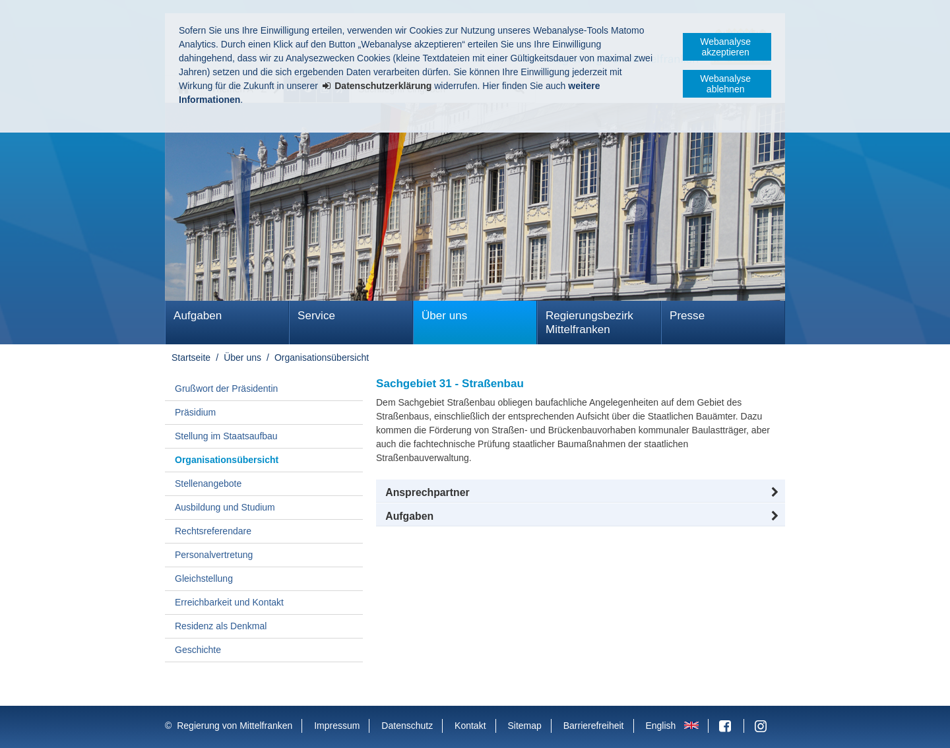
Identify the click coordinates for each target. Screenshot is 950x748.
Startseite (191, 357)
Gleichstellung (204, 578)
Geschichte (198, 649)
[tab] (580, 516)
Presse (687, 315)
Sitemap (524, 725)
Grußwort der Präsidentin (226, 388)
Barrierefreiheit (593, 725)
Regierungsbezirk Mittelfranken (589, 322)
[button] (580, 493)
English (660, 725)
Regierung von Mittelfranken (234, 725)
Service (316, 315)
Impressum (337, 725)
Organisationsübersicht (321, 357)
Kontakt (470, 725)
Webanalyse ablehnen (725, 83)
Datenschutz (407, 725)
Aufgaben (198, 315)
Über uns (444, 315)
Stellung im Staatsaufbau (226, 436)
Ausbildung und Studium (225, 507)
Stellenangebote (208, 483)
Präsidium (195, 412)
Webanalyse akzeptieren (725, 46)
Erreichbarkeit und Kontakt (229, 602)
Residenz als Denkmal (221, 626)
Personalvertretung (214, 554)
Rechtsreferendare (213, 531)
